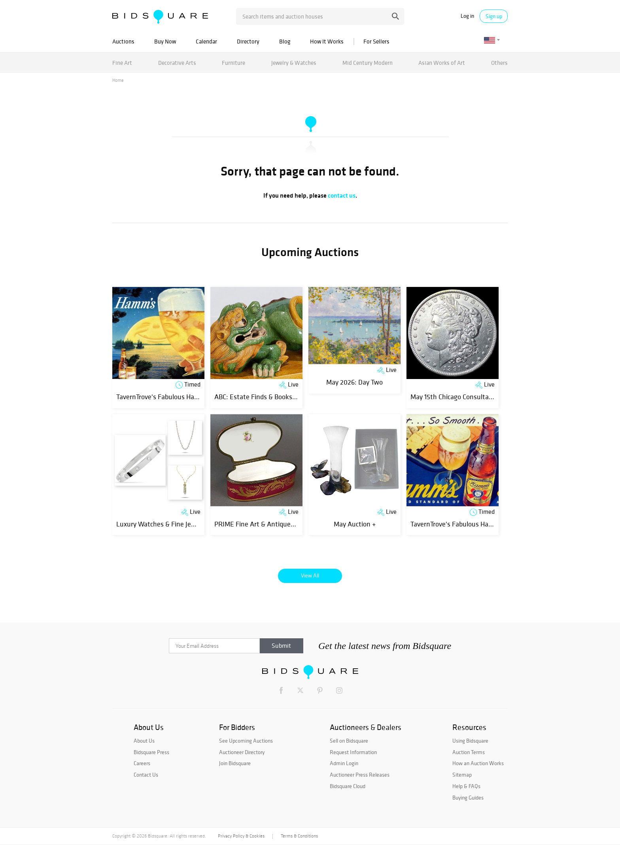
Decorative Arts (177, 62)
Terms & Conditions (299, 836)
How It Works (327, 41)
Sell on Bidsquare (349, 740)
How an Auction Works (478, 763)
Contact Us (146, 774)
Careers (142, 763)
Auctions (123, 41)
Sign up (494, 16)
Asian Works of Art (441, 62)
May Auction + (355, 523)
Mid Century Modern (367, 62)
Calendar (206, 41)
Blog (284, 41)
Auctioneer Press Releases (359, 774)
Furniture (233, 62)
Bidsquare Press (151, 752)
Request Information (353, 752)
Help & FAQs (466, 786)
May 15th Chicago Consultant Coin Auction (472, 396)
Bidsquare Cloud (347, 786)
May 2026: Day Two (354, 382)
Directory (248, 41)
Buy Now (165, 41)
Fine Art (122, 62)
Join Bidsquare (235, 763)
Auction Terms (468, 752)
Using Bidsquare (470, 740)
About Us (144, 740)
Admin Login (344, 763)
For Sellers (376, 41)
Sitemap (462, 774)
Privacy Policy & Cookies (241, 836)
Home (118, 80)
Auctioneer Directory (242, 752)
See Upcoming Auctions (246, 740)
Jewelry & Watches (293, 62)
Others (499, 62)
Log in (467, 16)
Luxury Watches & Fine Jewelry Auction (173, 523)
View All (310, 575)
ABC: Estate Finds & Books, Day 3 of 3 (269, 396)
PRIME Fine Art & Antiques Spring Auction (276, 523)
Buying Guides (468, 797)
